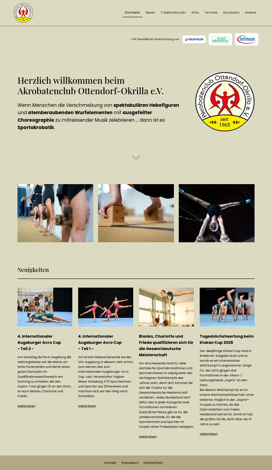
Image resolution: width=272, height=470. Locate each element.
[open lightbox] (55, 213)
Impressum (130, 463)
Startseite (132, 12)
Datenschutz (153, 463)
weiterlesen (26, 406)
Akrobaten (231, 12)
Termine (211, 12)
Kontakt (110, 463)
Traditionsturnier (173, 12)
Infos (195, 12)
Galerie (250, 12)
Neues (150, 12)
